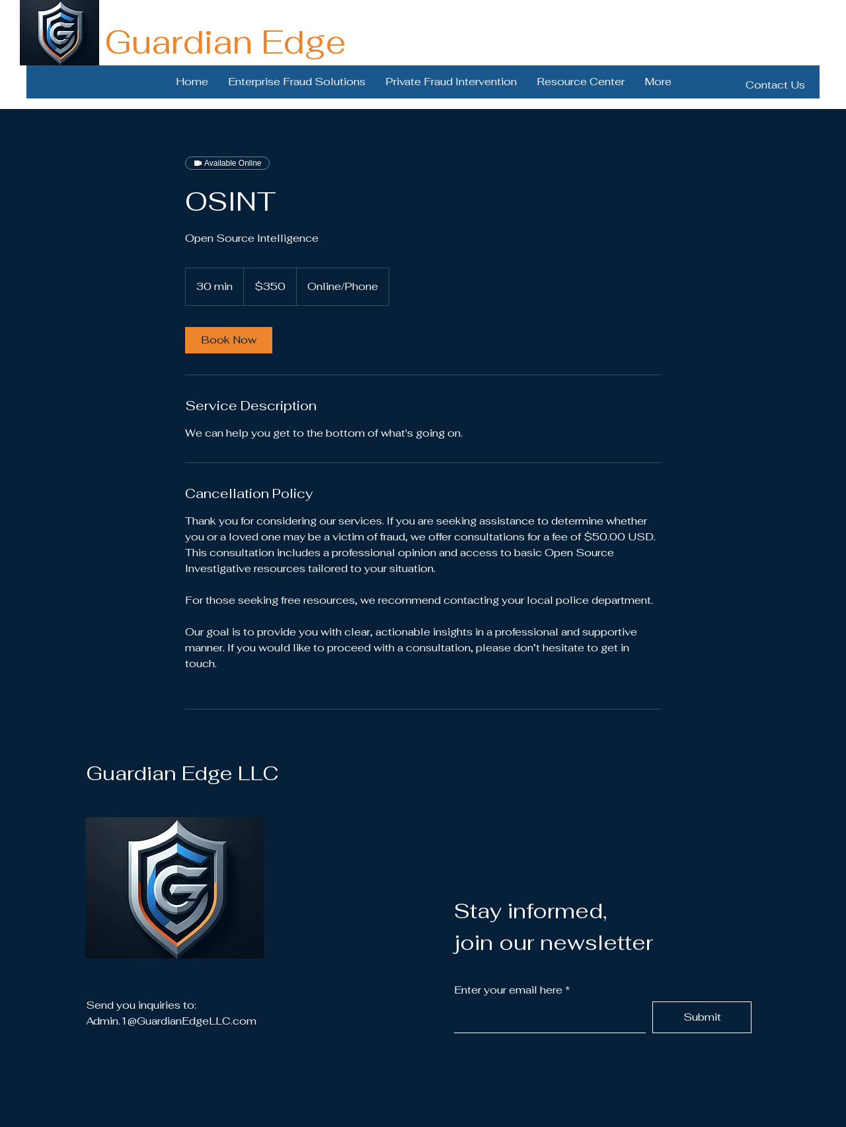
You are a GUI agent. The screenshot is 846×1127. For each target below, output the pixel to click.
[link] (228, 340)
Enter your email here (508, 990)
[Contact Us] (775, 85)
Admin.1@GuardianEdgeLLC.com (171, 1021)
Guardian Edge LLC (182, 773)
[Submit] (701, 1017)
